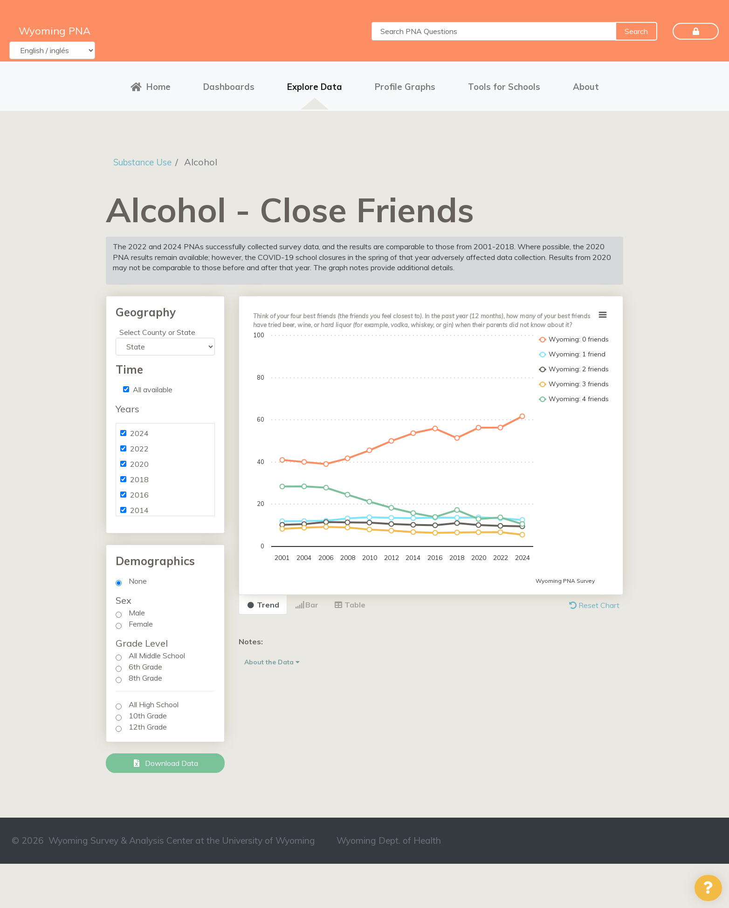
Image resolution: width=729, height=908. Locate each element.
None (138, 578)
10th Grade (148, 712)
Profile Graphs (405, 85)
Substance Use (145, 158)
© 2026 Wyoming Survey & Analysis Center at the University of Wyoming (163, 837)
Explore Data (314, 85)
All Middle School (157, 652)
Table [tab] (349, 602)
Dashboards (228, 85)
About (586, 85)
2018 (139, 476)
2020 (139, 461)
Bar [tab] (306, 602)
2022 (139, 446)
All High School (154, 701)
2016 (139, 492)
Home (151, 85)
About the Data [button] (272, 659)
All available (152, 386)
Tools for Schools (504, 85)
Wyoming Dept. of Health (389, 837)
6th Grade (145, 664)
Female (141, 621)
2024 (139, 430)
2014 (139, 507)
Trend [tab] (263, 602)
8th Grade (145, 675)
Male (137, 609)
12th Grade (148, 724)
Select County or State (157, 329)
